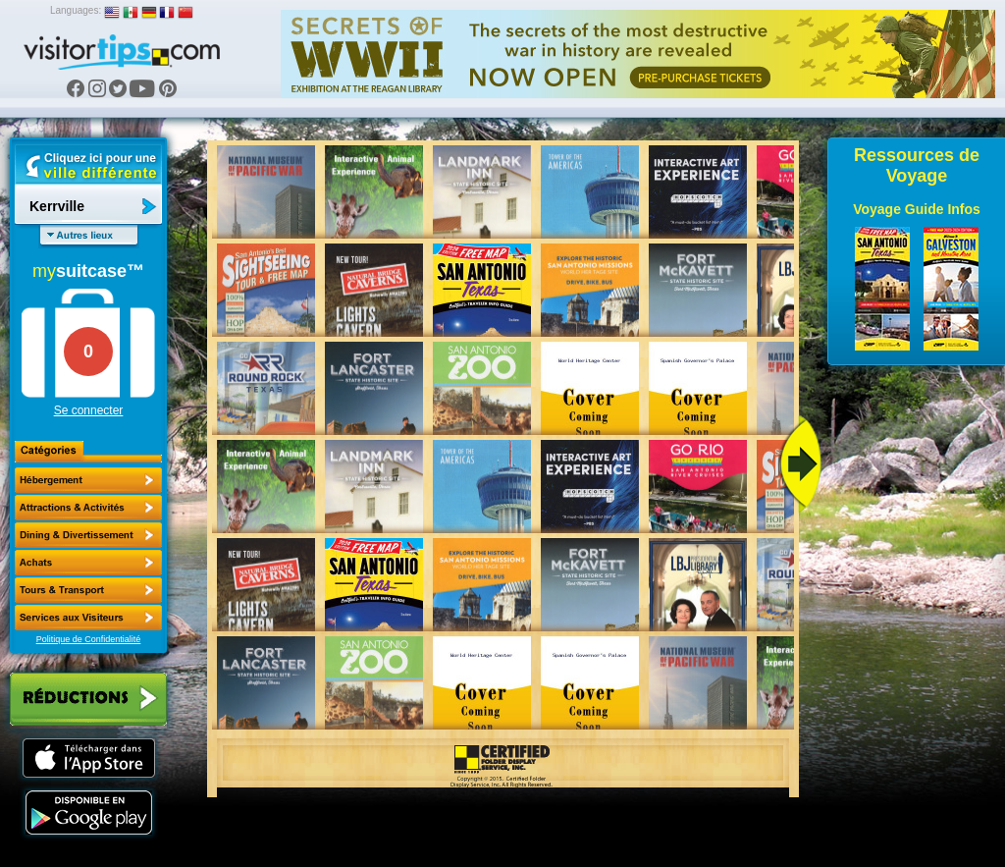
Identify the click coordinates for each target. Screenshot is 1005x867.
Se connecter (89, 410)
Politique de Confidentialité (88, 639)
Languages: (75, 10)
